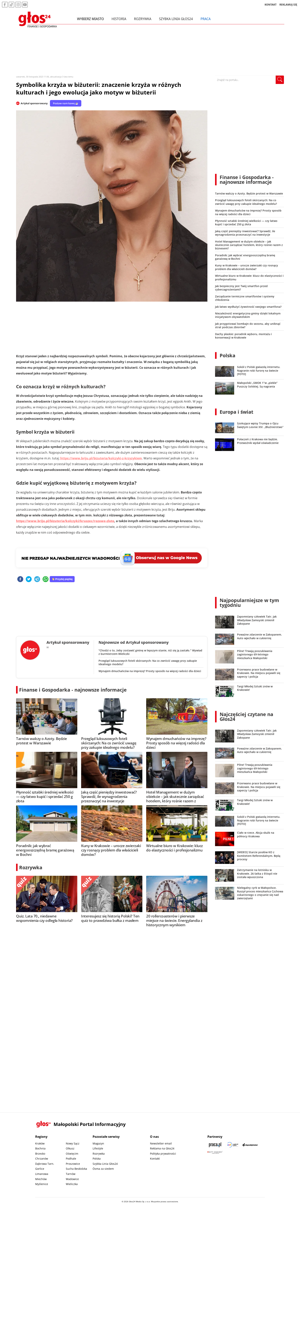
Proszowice (73, 1164)
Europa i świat (236, 412)
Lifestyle (98, 1148)
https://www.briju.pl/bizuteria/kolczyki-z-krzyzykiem (101, 458)
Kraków (40, 1143)
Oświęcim (72, 1153)
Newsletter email (161, 1143)
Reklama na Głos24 (162, 1148)
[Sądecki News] (232, 1145)
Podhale (71, 1158)
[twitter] (29, 579)
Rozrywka (143, 18)
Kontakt (155, 1158)
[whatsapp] (45, 579)
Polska (227, 355)
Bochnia (40, 1148)
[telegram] (37, 579)
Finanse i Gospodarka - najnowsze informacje (73, 689)
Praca (206, 18)
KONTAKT (271, 5)
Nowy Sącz (72, 1143)
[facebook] (20, 579)
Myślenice (41, 1184)
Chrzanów (41, 1158)
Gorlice (39, 1168)
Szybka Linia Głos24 (176, 18)
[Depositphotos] (250, 1145)
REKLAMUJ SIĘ (288, 5)
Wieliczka (72, 1184)
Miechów (41, 1179)
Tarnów (70, 1174)
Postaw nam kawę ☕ (65, 103)
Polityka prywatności (163, 1153)
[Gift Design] (215, 1152)
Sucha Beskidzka (76, 1168)
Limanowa (41, 1174)
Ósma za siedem (103, 1168)
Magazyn (98, 1143)
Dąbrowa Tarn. (44, 1164)
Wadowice (72, 1179)
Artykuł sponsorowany (34, 103)
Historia (119, 18)
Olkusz (70, 1148)
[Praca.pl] (215, 1145)
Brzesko (40, 1153)
